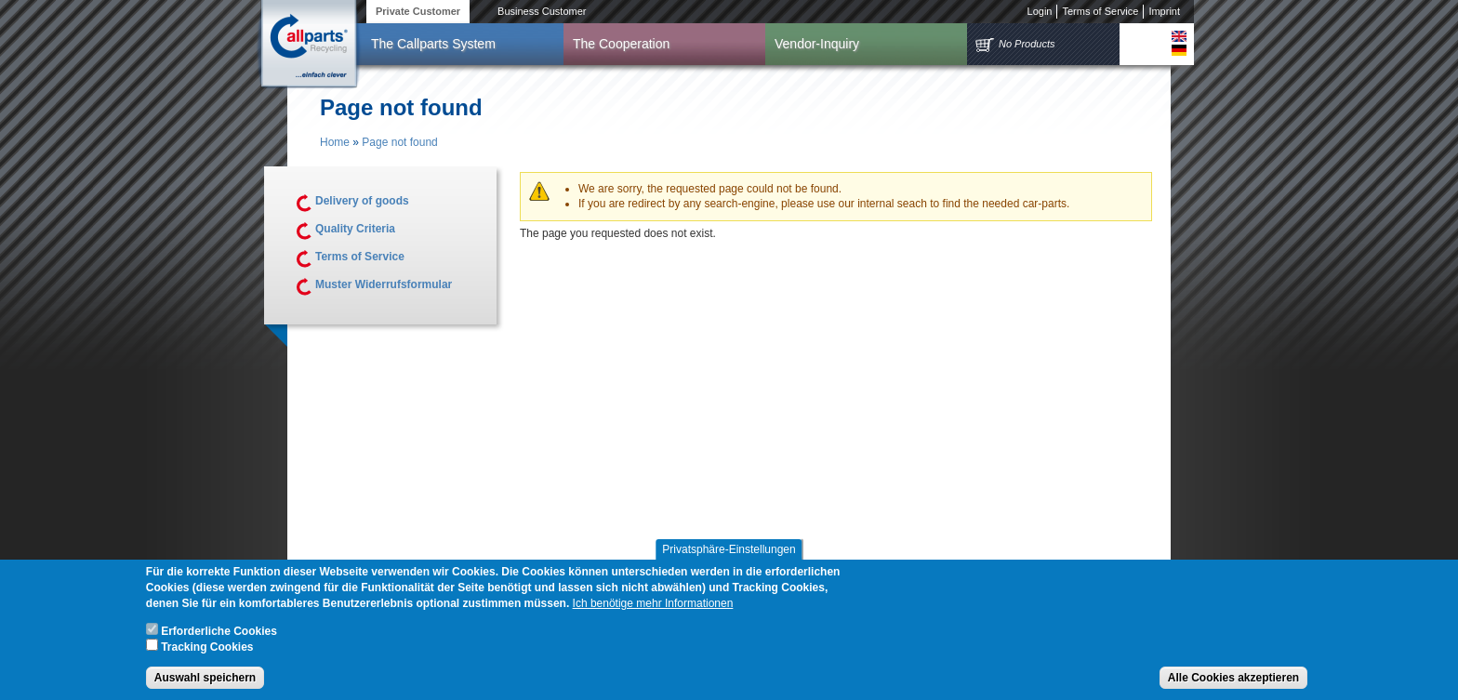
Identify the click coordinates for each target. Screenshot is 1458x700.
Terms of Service (1100, 11)
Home (335, 142)
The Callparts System (433, 43)
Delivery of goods (362, 200)
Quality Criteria (355, 228)
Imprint (1164, 11)
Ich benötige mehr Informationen (653, 606)
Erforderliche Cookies (219, 634)
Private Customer (418, 11)
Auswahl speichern (205, 680)
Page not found (399, 142)
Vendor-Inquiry (817, 43)
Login (1040, 11)
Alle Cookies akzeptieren (1233, 680)
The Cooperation (621, 43)
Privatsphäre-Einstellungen (728, 552)
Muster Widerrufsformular (383, 284)
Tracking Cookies (207, 649)
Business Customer (541, 11)
